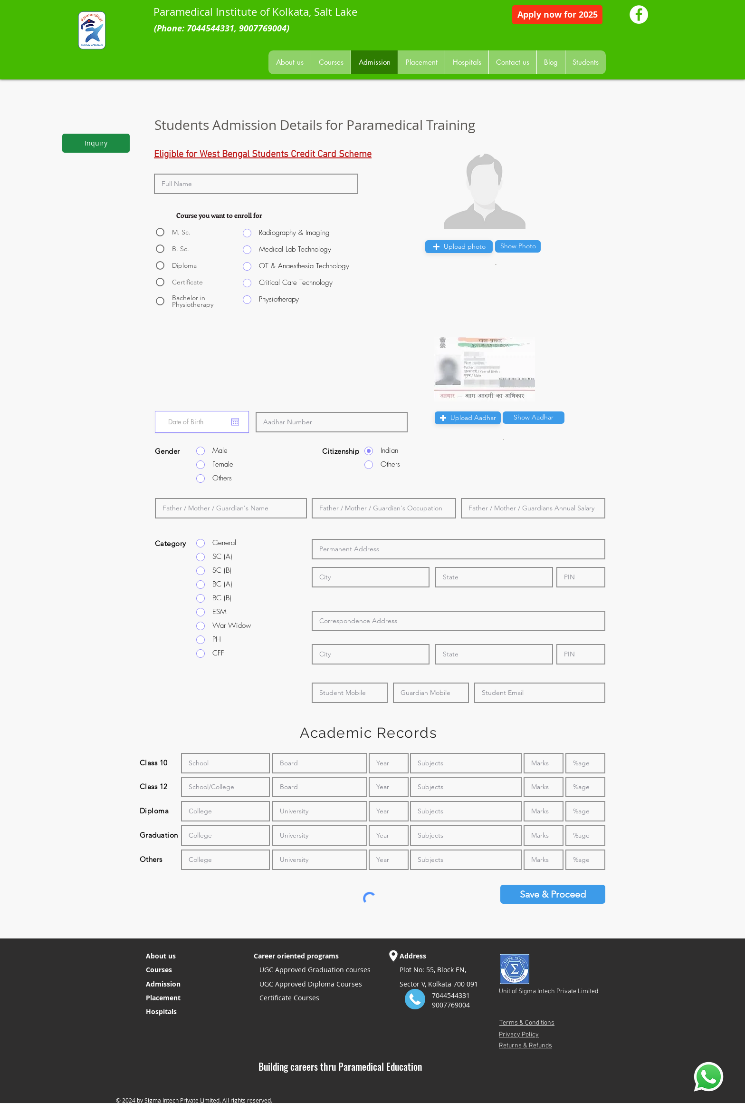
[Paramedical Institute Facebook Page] (639, 14)
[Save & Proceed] (552, 894)
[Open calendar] (235, 422)
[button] (518, 246)
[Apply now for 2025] (557, 14)
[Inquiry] (96, 143)
